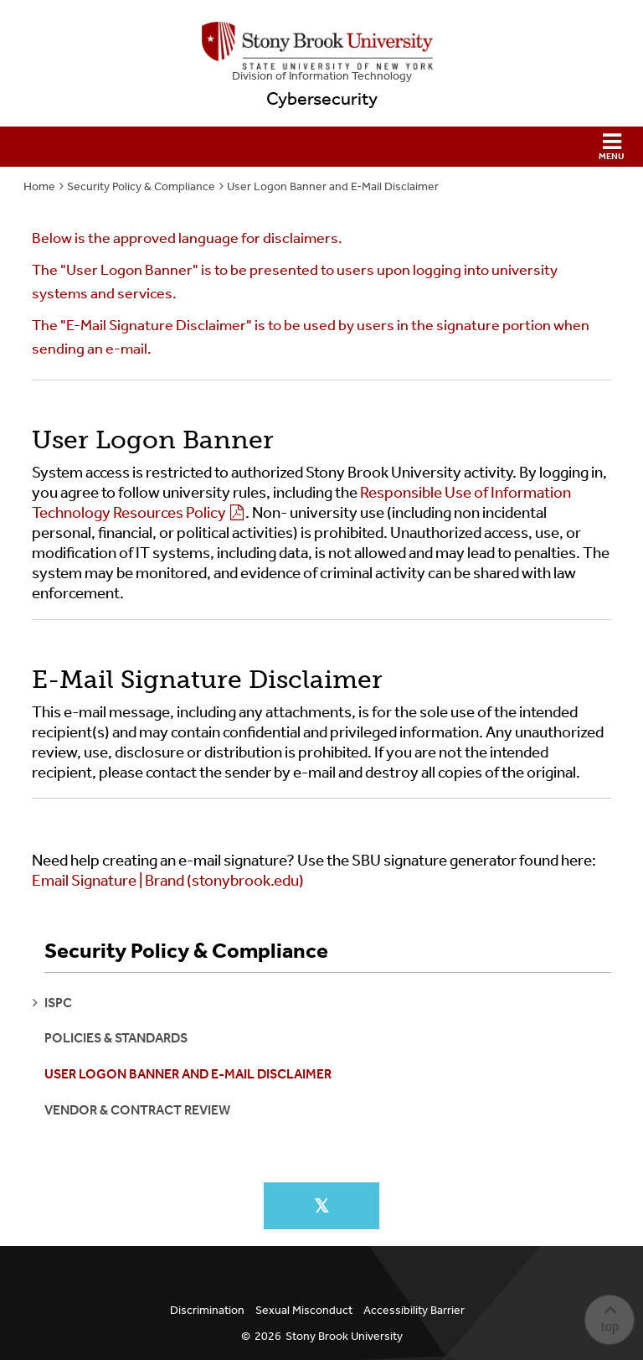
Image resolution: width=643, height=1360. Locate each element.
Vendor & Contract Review (137, 1110)
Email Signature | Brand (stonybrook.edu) (168, 880)
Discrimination (207, 1310)
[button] (321, 147)
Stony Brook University (344, 1336)
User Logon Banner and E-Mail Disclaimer (333, 186)
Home (39, 186)
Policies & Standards (116, 1038)
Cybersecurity (322, 99)
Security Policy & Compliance (141, 186)
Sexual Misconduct (303, 1310)
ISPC (58, 1003)
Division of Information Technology (322, 76)
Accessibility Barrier (414, 1310)
